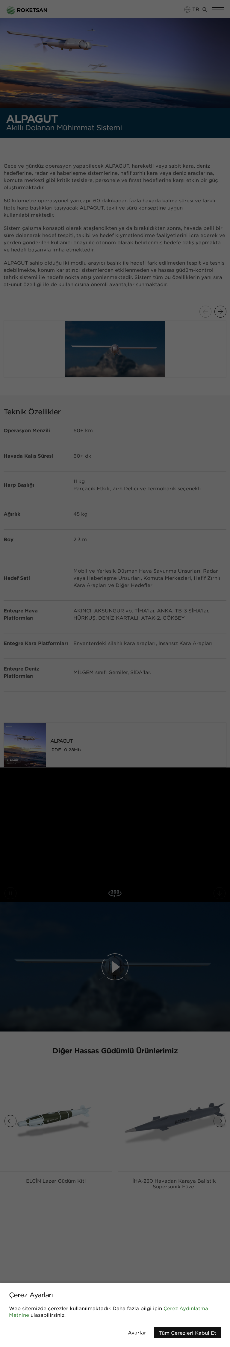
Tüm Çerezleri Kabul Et (187, 1333)
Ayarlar (137, 1332)
